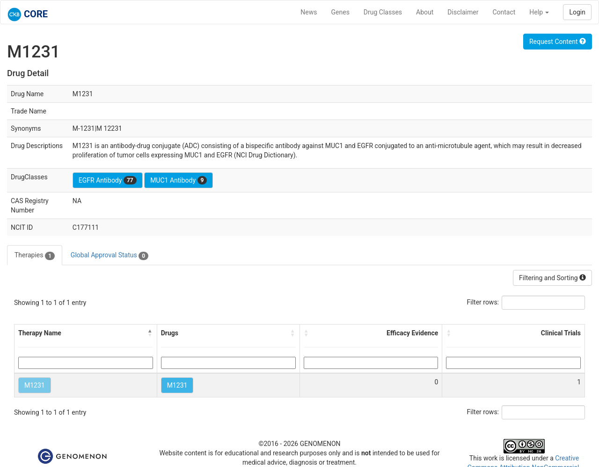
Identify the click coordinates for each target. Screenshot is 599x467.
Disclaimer (462, 12)
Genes (340, 12)
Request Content (557, 41)
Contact (503, 12)
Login (577, 12)
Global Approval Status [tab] (109, 255)
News (308, 12)
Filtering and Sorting (552, 278)
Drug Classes (383, 12)
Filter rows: (483, 302)
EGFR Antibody (108, 180)
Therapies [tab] (35, 255)
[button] (150, 333)
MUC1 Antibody (178, 180)
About (424, 12)
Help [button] (539, 12)
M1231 (34, 385)
